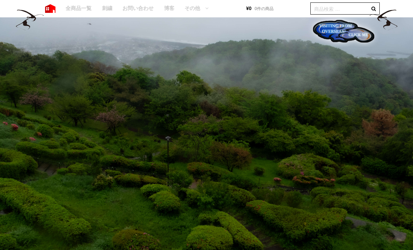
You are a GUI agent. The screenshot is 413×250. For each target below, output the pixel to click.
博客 (169, 8)
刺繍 (107, 8)
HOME (50, 8)
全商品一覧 (79, 8)
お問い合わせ (138, 8)
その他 (192, 8)
